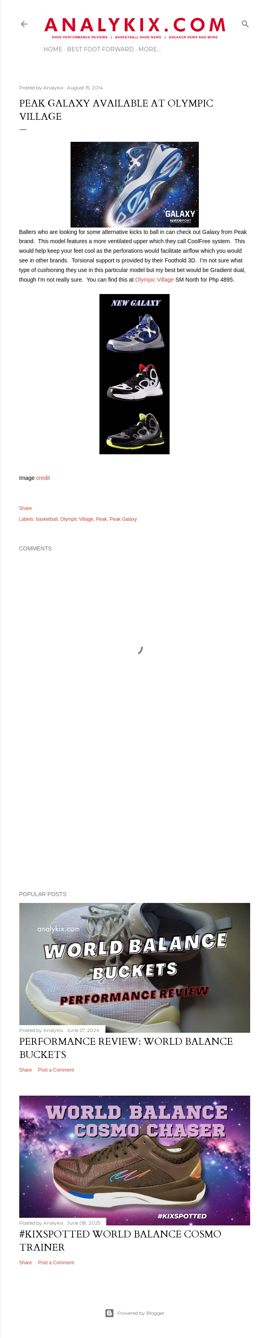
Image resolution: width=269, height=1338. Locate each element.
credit (43, 478)
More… (149, 49)
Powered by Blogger (135, 1313)
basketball (47, 519)
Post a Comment (56, 1070)
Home (53, 49)
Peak (101, 519)
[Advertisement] (134, 815)
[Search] (245, 22)
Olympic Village (154, 279)
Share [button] (25, 508)
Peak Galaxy (123, 519)
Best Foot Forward (100, 49)
